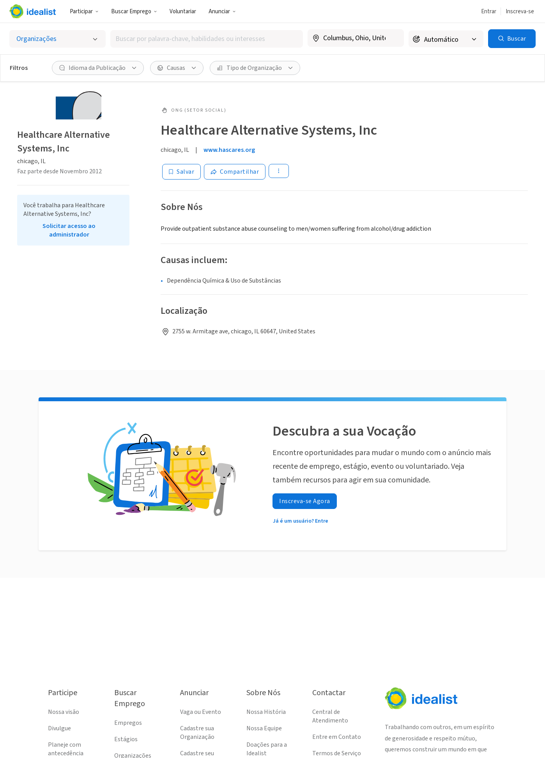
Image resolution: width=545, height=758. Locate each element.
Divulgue (59, 728)
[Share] (234, 172)
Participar (84, 11)
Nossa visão (63, 712)
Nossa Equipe (264, 728)
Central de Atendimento (330, 716)
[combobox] (207, 38)
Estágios (126, 739)
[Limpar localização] (393, 38)
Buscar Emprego (134, 11)
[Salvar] (181, 172)
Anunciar (222, 11)
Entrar (488, 11)
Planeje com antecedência (65, 749)
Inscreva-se (520, 11)
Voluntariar (183, 11)
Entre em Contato (336, 737)
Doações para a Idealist (266, 749)
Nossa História (266, 712)
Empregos (128, 723)
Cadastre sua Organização (197, 732)
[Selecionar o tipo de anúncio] (57, 39)
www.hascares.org (229, 150)
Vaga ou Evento (200, 712)
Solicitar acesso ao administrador (69, 230)
